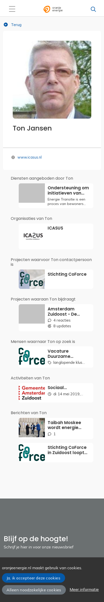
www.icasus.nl (29, 157)
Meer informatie (84, 589)
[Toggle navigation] (12, 9)
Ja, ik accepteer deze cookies (33, 577)
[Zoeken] (93, 9)
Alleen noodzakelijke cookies (33, 589)
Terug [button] (12, 24)
